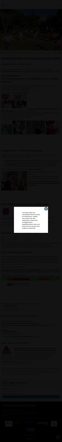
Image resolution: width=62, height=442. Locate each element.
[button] (46, 208)
